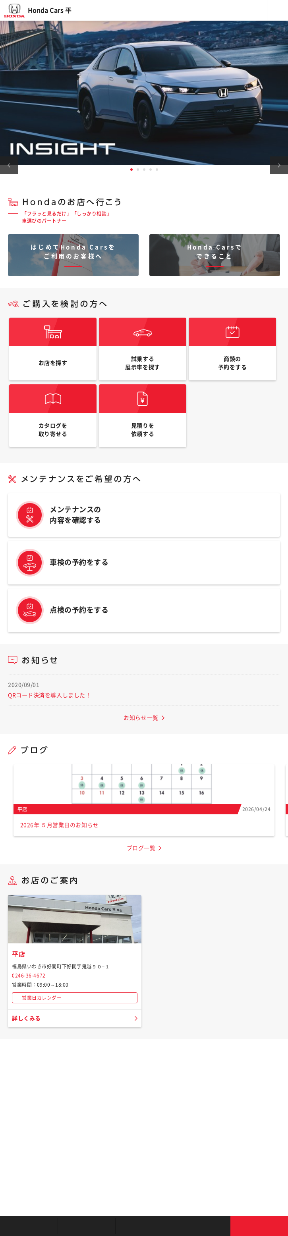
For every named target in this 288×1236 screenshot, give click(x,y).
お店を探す (29, 1226)
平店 (18, 954)
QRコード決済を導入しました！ (49, 695)
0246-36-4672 (29, 975)
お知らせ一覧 (141, 718)
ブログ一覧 (141, 848)
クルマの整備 (144, 1226)
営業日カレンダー (42, 997)
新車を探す (86, 1226)
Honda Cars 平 (50, 10)
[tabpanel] (144, 93)
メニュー (277, 10)
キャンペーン (201, 1226)
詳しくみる (26, 1018)
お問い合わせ (259, 1226)
